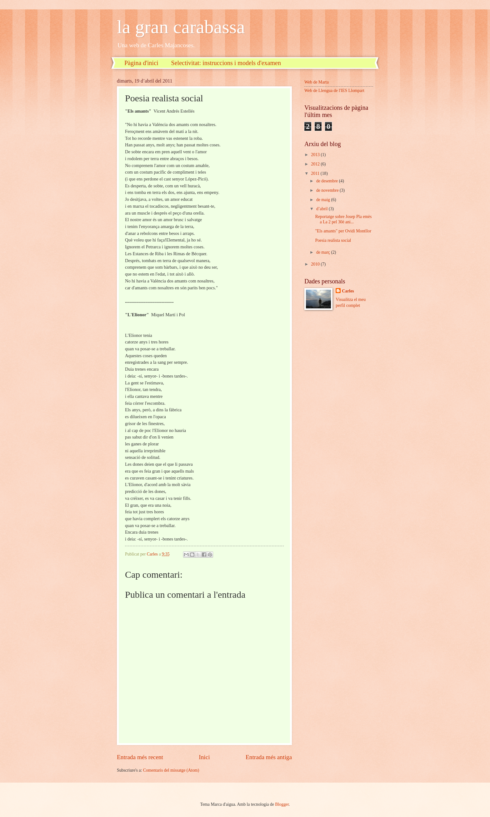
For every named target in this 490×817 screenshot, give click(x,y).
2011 (316, 173)
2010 (316, 264)
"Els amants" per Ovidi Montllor (343, 231)
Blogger (282, 804)
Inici (204, 757)
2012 (316, 164)
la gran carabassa (181, 27)
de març (323, 252)
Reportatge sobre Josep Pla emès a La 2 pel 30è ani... (343, 219)
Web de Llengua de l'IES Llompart (334, 90)
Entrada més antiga (269, 757)
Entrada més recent (140, 757)
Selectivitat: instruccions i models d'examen (226, 62)
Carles (348, 291)
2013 (316, 154)
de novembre (328, 190)
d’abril (322, 208)
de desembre (327, 181)
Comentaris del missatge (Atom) (171, 770)
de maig (323, 199)
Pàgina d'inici (141, 62)
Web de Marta (316, 82)
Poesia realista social (333, 240)
